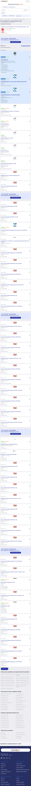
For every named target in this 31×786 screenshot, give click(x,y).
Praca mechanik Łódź (4, 700)
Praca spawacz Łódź (19, 702)
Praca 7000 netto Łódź (4, 727)
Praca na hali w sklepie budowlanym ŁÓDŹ (9, 206)
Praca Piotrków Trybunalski (20, 732)
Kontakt (17, 780)
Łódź (12, 19)
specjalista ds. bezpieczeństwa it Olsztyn (22, 676)
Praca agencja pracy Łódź (20, 725)
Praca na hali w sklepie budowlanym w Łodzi (9, 216)
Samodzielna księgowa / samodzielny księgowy (10, 94)
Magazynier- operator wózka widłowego (9, 454)
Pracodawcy (3, 765)
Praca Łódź (3, 732)
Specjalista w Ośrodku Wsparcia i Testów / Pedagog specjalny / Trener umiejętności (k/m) (15, 26)
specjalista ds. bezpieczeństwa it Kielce (7, 685)
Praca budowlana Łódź (4, 718)
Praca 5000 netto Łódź (19, 720)
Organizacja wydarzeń (20, 784)
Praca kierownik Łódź (4, 706)
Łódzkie (8, 19)
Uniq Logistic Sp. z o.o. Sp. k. (5, 455)
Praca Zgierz (3, 736)
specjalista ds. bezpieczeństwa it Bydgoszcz (21, 686)
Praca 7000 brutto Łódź (5, 722)
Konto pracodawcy (19, 767)
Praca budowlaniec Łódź (20, 697)
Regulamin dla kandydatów (6, 771)
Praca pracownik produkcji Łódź (6, 702)
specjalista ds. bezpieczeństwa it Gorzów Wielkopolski (22, 674)
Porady (2, 767)
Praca (5, 19)
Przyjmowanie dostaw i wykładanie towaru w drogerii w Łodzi (13, 571)
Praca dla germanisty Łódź (20, 727)
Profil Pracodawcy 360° (20, 765)
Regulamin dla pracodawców (21, 771)
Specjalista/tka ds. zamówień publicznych (9, 444)
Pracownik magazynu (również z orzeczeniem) (10, 111)
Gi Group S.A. (3, 82)
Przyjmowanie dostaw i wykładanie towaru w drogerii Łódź (12, 284)
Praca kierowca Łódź (4, 697)
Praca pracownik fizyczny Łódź (6, 693)
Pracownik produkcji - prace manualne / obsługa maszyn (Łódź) (13, 81)
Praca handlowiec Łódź (19, 709)
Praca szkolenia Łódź (19, 716)
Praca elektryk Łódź (19, 704)
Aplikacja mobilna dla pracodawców (22, 769)
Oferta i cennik (19, 763)
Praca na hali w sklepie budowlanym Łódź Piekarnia (11, 274)
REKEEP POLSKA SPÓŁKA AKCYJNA (6, 445)
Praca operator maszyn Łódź (20, 706)
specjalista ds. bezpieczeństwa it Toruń (7, 678)
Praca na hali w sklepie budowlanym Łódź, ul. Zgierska (11, 390)
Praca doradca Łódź (4, 709)
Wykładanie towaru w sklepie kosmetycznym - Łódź (11, 358)
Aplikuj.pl (1, 19)
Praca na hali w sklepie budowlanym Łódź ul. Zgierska (11, 263)
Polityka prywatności (20, 782)
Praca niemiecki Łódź (4, 716)
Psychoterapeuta (4, 59)
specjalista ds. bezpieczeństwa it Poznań (7, 680)
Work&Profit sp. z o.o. (4, 176)
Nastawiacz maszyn (5, 150)
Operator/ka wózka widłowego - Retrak (8, 163)
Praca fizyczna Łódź (19, 723)
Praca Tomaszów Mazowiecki (20, 734)
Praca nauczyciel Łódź (19, 693)
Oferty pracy (3, 763)
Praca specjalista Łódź (4, 695)
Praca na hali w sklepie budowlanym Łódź (9, 186)
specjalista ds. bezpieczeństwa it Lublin (22, 680)
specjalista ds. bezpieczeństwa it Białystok (8, 682)
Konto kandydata (4, 769)
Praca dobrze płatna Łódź (5, 725)
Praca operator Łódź (19, 695)
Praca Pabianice (3, 734)
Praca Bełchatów (18, 736)
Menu (27, 1)
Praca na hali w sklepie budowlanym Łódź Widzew (10, 347)
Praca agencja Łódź (19, 718)
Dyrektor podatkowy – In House (7, 138)
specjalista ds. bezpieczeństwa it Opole (7, 676)
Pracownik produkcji (5, 124)
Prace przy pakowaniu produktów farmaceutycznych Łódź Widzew (14, 230)
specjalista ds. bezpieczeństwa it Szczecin (23, 682)
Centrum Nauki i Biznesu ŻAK (5, 243)
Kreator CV (3, 778)
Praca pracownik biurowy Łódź (21, 700)
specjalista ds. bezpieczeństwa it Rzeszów (23, 678)
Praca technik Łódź (4, 704)
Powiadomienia (3, 773)
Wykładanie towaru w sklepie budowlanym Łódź (10, 175)
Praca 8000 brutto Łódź (20, 722)
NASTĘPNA (4, 669)
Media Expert (3, 583)
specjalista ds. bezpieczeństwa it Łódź (7, 688)
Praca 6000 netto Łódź (4, 723)
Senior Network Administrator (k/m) (8, 582)
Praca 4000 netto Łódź (4, 720)
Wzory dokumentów (4, 782)
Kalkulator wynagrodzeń (5, 784)
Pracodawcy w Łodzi (3, 50)
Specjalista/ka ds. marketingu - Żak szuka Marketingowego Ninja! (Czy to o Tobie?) (15, 241)
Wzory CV (3, 780)
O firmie (17, 778)
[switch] (15, 42)
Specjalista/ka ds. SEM (5, 605)
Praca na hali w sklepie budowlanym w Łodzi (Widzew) (11, 252)
